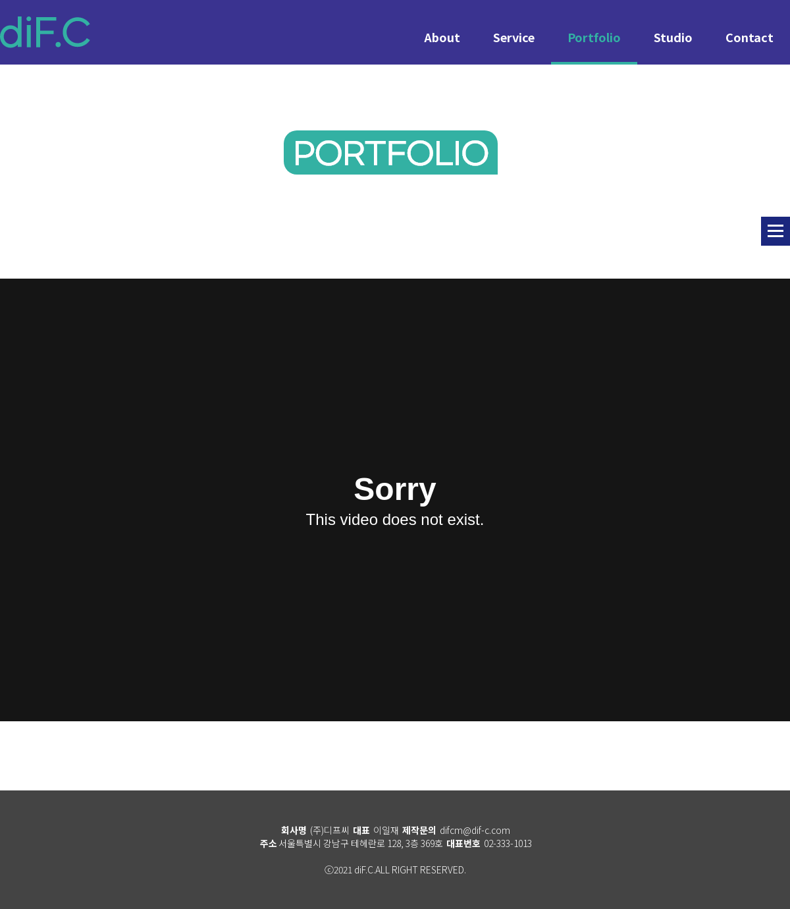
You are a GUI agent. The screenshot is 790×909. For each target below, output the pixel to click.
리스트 (775, 231)
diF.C (45, 32)
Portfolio (594, 36)
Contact (749, 36)
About (442, 36)
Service (514, 36)
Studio (673, 36)
